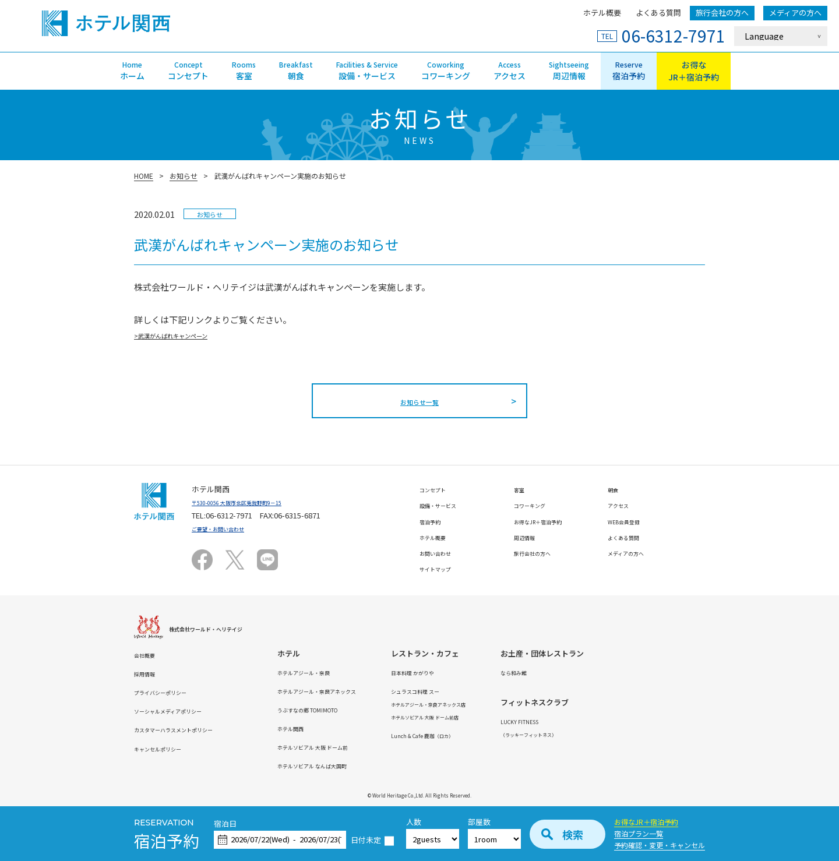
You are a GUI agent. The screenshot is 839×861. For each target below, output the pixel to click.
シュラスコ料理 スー (493, 690)
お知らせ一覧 (419, 400)
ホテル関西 (329, 727)
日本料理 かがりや (489, 671)
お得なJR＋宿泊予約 (646, 822)
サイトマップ (442, 568)
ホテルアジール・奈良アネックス (366, 690)
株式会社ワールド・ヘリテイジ (222, 628)
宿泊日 (225, 824)
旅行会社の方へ (722, 12)
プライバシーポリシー (172, 691)
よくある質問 (658, 12)
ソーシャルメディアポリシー (183, 710)
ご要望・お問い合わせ (229, 528)
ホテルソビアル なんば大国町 (360, 765)
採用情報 (149, 673)
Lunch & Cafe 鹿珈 (503, 734)
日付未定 (366, 840)
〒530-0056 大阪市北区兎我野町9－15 (256, 501)
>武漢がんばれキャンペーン (189, 335)
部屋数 (479, 822)
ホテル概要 (602, 12)
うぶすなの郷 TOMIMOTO (353, 709)
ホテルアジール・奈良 (347, 671)
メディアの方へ (795, 12)
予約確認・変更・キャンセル (659, 845)
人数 (413, 822)
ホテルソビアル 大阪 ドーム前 (361, 746)
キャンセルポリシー (168, 748)
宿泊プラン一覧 (638, 833)
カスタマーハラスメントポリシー (191, 729)
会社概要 (149, 654)
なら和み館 (624, 671)
